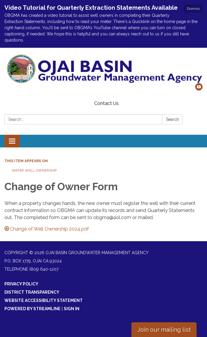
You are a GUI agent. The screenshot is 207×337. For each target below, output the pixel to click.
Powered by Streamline (32, 308)
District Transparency (31, 292)
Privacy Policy (21, 284)
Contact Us (106, 103)
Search (172, 119)
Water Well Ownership (34, 170)
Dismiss (193, 8)
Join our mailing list (164, 329)
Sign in (71, 308)
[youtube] (199, 89)
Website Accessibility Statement (43, 300)
